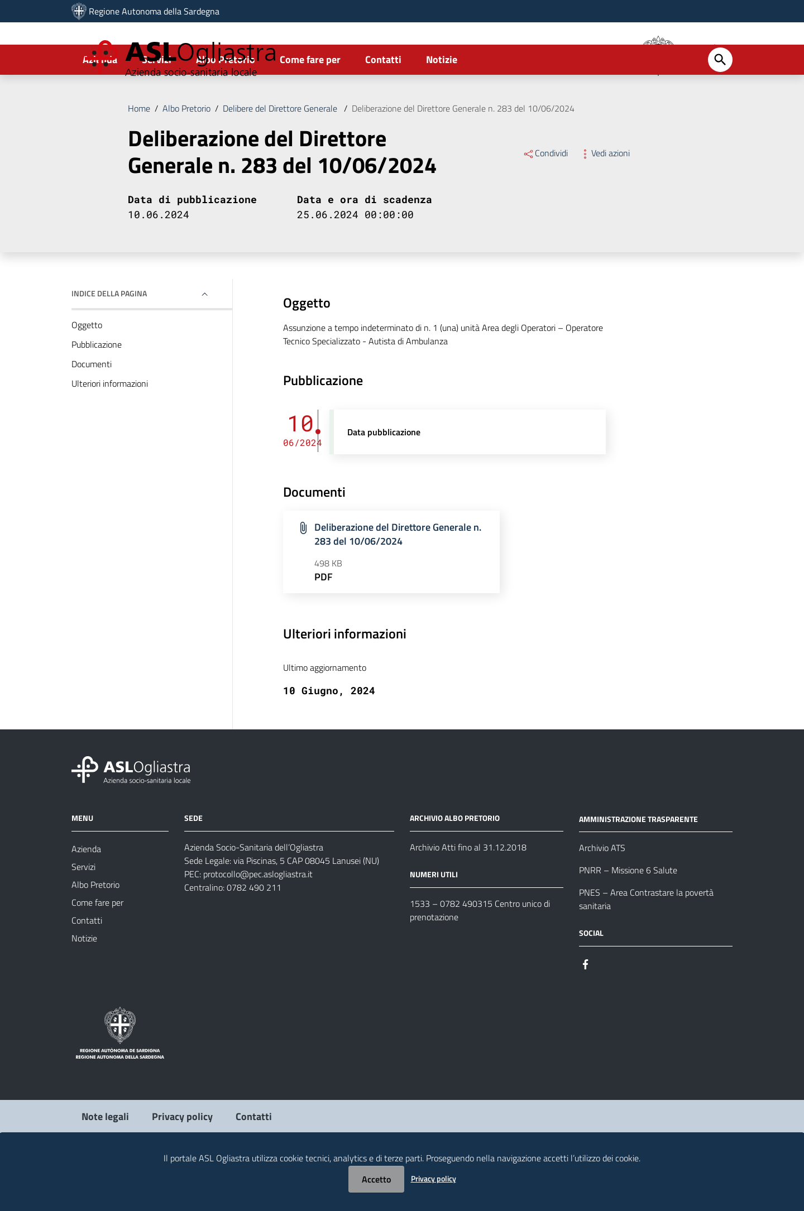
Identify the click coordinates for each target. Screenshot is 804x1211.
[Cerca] (720, 104)
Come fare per (310, 104)
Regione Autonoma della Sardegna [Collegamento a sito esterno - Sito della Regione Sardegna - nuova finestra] (154, 11)
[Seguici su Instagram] (605, 1007)
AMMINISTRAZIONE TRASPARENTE (638, 863)
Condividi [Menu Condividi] (545, 197)
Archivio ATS (602, 892)
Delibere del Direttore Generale (281, 153)
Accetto (376, 1179)
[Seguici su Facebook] (585, 1007)
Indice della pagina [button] (109, 338)
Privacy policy (433, 1178)
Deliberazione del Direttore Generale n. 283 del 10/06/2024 (463, 153)
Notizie (441, 104)
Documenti (91, 408)
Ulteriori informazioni (109, 428)
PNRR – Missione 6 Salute (628, 914)
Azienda (100, 104)
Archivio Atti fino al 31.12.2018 (468, 891)
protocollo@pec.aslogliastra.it (258, 918)
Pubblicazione (96, 389)
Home (139, 153)
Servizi (156, 104)
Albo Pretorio (225, 104)
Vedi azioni (604, 197)
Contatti (383, 104)
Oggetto (86, 369)
